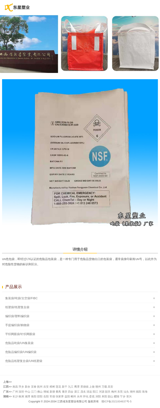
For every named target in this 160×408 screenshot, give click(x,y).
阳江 (95, 391)
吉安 (46, 386)
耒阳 (104, 396)
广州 (15, 391)
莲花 (58, 386)
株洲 (21, 396)
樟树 (52, 386)
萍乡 (21, 386)
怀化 (86, 396)
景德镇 (84, 386)
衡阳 (33, 396)
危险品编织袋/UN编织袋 (20, 352)
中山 (27, 391)
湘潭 (27, 396)
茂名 (83, 391)
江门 (33, 391)
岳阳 (46, 396)
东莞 (120, 391)
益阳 (67, 396)
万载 (104, 386)
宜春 (33, 386)
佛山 (39, 391)
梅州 (114, 391)
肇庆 (64, 391)
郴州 (73, 396)
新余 (27, 386)
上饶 (92, 386)
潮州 (132, 391)
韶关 (107, 391)
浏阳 (98, 396)
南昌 (15, 386)
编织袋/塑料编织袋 (17, 316)
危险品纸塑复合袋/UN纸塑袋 (23, 361)
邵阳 (39, 396)
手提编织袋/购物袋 (17, 325)
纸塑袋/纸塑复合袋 (17, 307)
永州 (79, 396)
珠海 (145, 391)
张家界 (60, 396)
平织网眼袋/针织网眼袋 (20, 334)
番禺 (58, 391)
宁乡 (122, 396)
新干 (64, 386)
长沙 (15, 396)
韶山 (110, 396)
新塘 (52, 391)
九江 (70, 386)
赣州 (98, 386)
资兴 (129, 396)
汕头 (126, 391)
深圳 (21, 391)
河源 (101, 391)
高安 (110, 386)
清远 (89, 391)
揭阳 (138, 391)
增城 (46, 391)
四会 (70, 391)
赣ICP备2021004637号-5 (116, 401)
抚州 (39, 386)
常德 (52, 396)
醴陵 (116, 396)
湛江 (77, 391)
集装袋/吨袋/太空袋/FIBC (21, 298)
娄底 (92, 396)
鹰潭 (77, 386)
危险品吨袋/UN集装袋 (19, 343)
